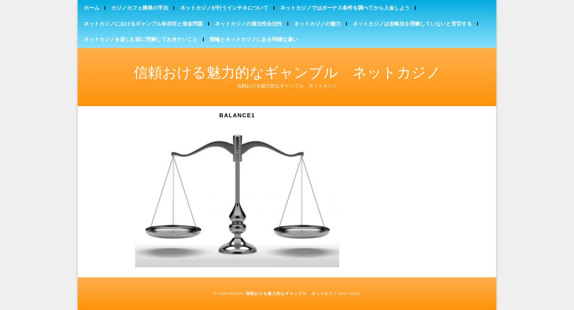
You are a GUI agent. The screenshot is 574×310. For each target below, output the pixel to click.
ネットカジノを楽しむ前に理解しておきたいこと (141, 39)
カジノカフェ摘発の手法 (139, 8)
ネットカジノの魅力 (317, 24)
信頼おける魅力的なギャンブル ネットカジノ (287, 72)
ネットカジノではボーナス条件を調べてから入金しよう (345, 8)
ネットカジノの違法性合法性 (248, 24)
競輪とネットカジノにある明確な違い (254, 39)
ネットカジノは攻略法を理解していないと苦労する (412, 24)
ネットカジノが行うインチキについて (224, 8)
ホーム (91, 8)
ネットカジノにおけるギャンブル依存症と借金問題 (143, 24)
